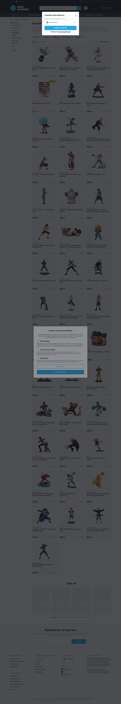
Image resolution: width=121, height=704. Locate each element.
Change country (60, 28)
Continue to (60, 32)
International (51, 22)
